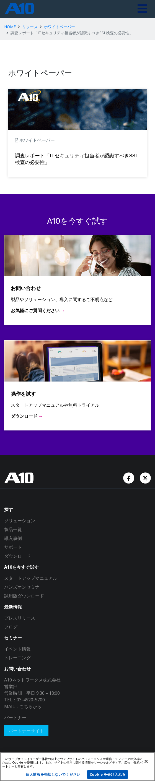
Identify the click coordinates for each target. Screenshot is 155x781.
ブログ (10, 627)
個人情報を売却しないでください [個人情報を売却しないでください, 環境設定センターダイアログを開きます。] (53, 774)
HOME (10, 26)
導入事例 (13, 538)
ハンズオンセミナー (24, 587)
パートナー (15, 717)
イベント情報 (17, 649)
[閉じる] (146, 761)
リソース (30, 26)
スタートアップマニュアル (30, 578)
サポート (13, 547)
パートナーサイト (26, 731)
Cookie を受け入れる (107, 774)
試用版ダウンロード (24, 596)
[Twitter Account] (145, 477)
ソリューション (19, 521)
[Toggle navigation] (142, 9)
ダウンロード (17, 556)
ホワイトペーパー (59, 26)
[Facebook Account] (129, 477)
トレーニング (17, 658)
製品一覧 (13, 529)
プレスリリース (19, 618)
